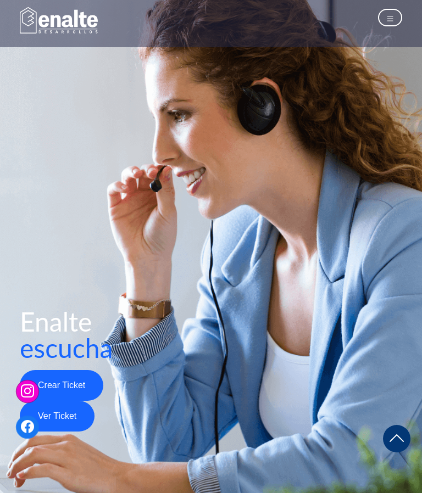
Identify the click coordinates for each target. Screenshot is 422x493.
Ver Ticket (57, 416)
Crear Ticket (61, 385)
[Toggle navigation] (390, 17)
